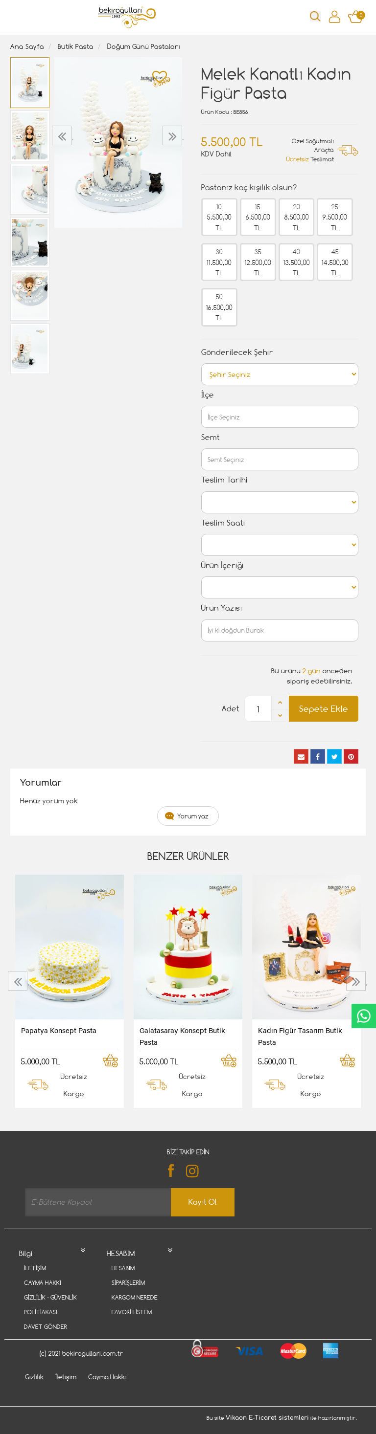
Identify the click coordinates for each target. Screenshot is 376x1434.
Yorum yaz (193, 816)
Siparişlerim (128, 1282)
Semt (210, 437)
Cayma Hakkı (42, 1282)
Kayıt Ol (202, 1202)
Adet (230, 708)
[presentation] (63, 135)
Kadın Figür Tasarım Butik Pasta (300, 1036)
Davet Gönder (45, 1326)
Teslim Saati (223, 523)
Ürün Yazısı (221, 608)
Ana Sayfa (27, 46)
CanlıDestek (364, 1016)
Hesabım (123, 1268)
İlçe (207, 394)
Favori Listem (132, 1312)
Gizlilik (34, 1389)
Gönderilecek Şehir (237, 352)
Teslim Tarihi (224, 480)
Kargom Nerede (135, 1297)
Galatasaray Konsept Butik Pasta (182, 1036)
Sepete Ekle (323, 709)
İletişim (35, 1268)
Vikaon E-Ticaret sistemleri (267, 1430)
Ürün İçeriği (222, 565)
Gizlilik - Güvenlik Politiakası (50, 1305)
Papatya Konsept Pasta (58, 1030)
